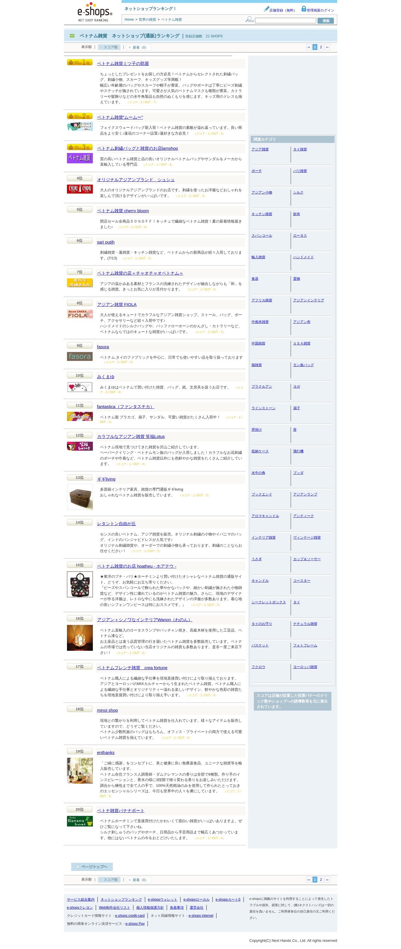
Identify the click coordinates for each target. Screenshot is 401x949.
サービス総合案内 (81, 900)
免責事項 (177, 908)
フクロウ (258, 667)
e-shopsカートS (228, 900)
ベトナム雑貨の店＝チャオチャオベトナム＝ (140, 273)
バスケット (260, 645)
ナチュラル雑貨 (305, 624)
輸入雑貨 (258, 257)
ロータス (300, 236)
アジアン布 (301, 322)
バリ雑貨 (300, 171)
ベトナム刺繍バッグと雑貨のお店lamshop (137, 148)
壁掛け (257, 430)
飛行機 (298, 451)
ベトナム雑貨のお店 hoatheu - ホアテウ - (136, 566)
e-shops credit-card (130, 916)
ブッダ (298, 473)
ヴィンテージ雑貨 (307, 537)
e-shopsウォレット (163, 900)
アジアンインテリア (308, 300)
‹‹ (309, 47)
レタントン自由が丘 (116, 523)
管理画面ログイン (317, 10)
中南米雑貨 (260, 322)
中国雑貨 (258, 343)
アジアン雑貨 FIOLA (117, 304)
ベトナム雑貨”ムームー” (120, 117)
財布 (296, 214)
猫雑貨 (257, 365)
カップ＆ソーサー (307, 559)
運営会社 (197, 908)
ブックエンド (262, 494)
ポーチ (257, 171)
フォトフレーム (305, 645)
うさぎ (257, 559)
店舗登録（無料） (280, 10)
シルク (298, 192)
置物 (296, 279)
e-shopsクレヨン (80, 908)
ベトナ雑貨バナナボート (121, 810)
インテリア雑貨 (264, 537)
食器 (255, 279)
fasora (103, 346)
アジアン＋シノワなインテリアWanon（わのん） (145, 619)
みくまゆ (105, 376)
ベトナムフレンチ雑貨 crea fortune (132, 667)
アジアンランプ (305, 494)
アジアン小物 (262, 192)
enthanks (106, 752)
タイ (296, 602)
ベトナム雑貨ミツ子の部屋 (123, 63)
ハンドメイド (303, 257)
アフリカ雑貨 (262, 300)
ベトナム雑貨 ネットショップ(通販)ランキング (129, 35)
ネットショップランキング (121, 900)
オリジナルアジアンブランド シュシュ (136, 179)
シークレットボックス (269, 602)
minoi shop (107, 710)
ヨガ (296, 386)
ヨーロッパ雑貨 (305, 667)
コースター (301, 581)
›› (327, 47)
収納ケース (260, 451)
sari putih (106, 242)
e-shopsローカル (196, 900)
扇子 (296, 408)
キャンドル (260, 581)
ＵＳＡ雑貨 (301, 343)
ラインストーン (264, 408)
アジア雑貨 (260, 149)
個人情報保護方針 (150, 908)
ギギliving (106, 479)
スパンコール (262, 236)
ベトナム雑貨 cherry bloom (123, 210)
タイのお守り (262, 624)
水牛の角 (258, 473)
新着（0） (141, 47)
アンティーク (303, 516)
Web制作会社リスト (114, 908)
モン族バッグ (303, 365)
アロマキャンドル (265, 516)
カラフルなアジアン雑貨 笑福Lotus (131, 436)
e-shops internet (201, 916)
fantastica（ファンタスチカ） (125, 406)
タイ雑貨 (300, 149)
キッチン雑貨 (262, 214)
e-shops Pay (135, 924)
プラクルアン (262, 386)
